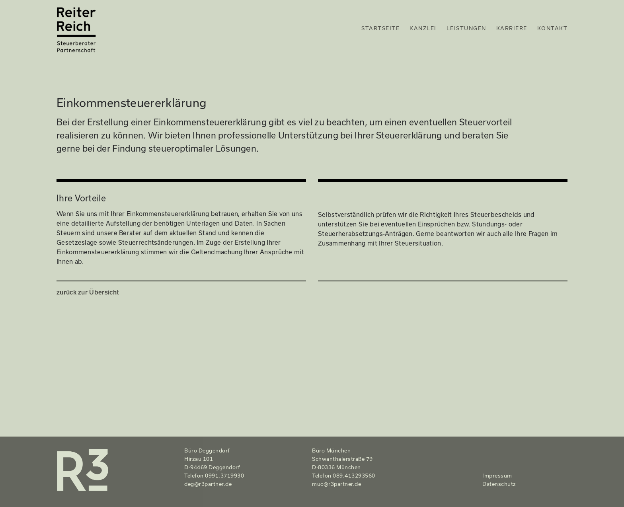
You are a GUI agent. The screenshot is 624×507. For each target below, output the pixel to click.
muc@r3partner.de (336, 484)
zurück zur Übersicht (88, 292)
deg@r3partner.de (208, 484)
